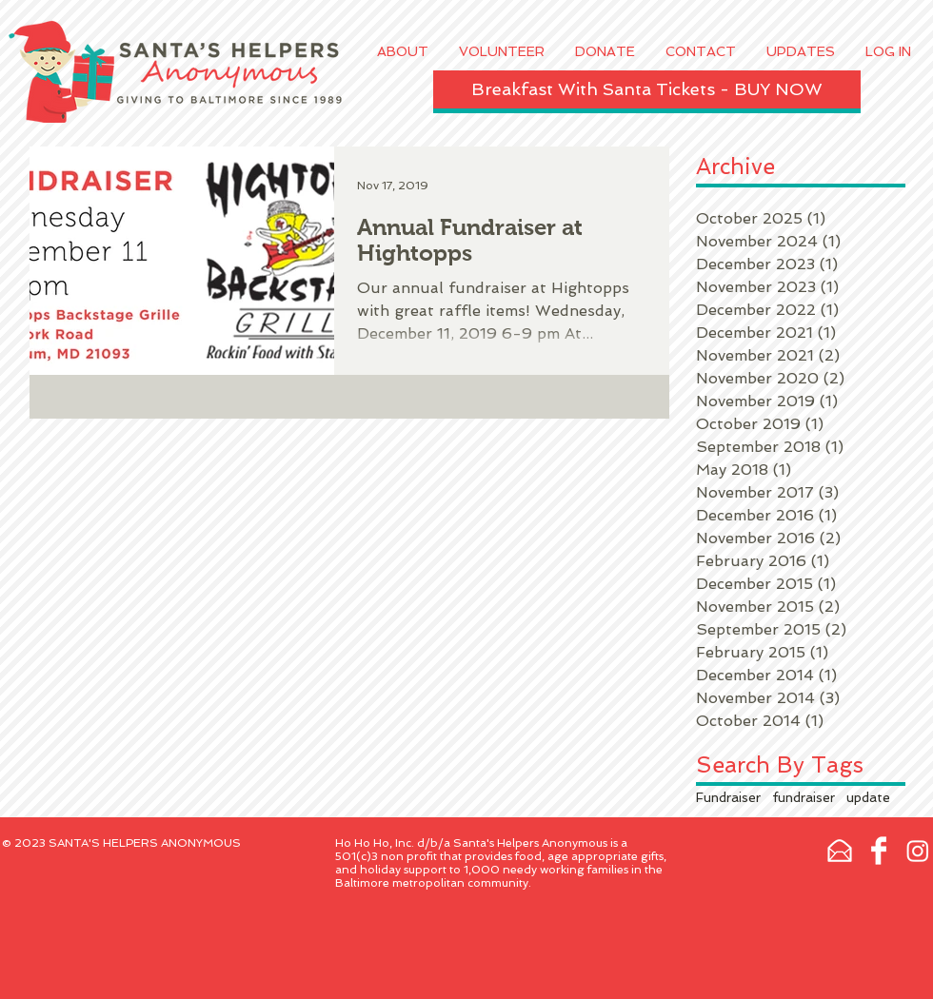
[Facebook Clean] (878, 850)
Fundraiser (728, 797)
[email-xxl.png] (839, 850)
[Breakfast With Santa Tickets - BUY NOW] (647, 89)
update (868, 797)
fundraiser (803, 797)
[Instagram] (917, 850)
